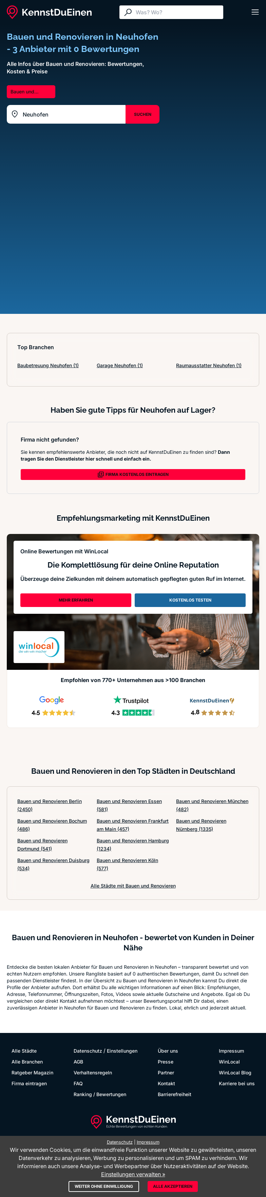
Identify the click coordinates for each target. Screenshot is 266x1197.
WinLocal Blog (235, 1072)
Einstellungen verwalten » (133, 1174)
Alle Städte (24, 1051)
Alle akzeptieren (172, 1186)
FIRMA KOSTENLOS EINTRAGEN (133, 474)
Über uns (168, 1051)
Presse (165, 1062)
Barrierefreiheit (174, 1094)
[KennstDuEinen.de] (49, 12)
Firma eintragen (29, 1083)
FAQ (78, 1083)
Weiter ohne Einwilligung (104, 1186)
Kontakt (166, 1083)
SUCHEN (142, 114)
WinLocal (229, 1062)
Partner (166, 1072)
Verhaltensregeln (93, 1072)
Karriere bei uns (237, 1083)
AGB (78, 1062)
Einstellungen (122, 1051)
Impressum (231, 1051)
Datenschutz (88, 1051)
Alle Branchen (27, 1062)
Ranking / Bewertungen (100, 1094)
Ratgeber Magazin (32, 1072)
